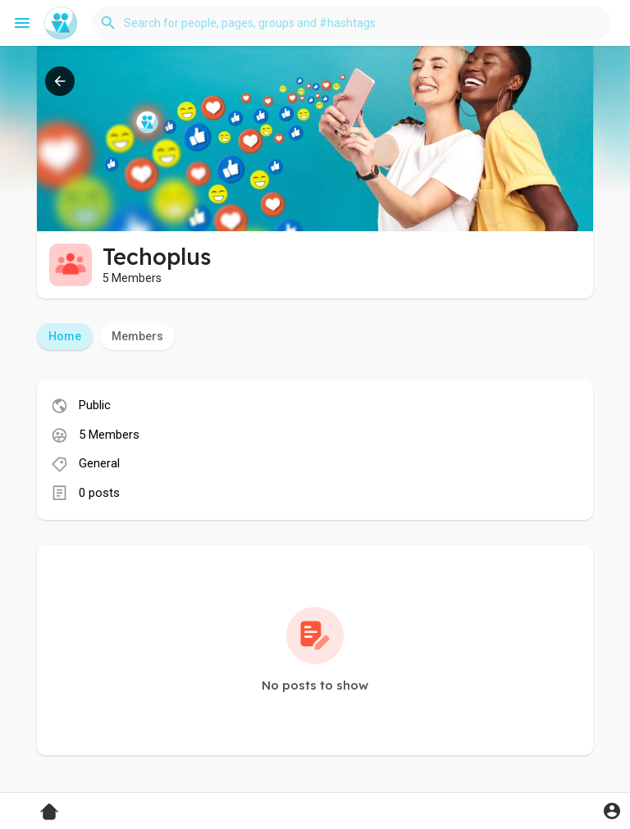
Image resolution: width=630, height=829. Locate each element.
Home (64, 336)
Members (137, 336)
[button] (351, 23)
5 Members (109, 434)
